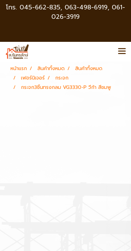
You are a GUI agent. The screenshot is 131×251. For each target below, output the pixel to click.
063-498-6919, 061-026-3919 (88, 12)
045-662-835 (40, 7)
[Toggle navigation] (122, 51)
